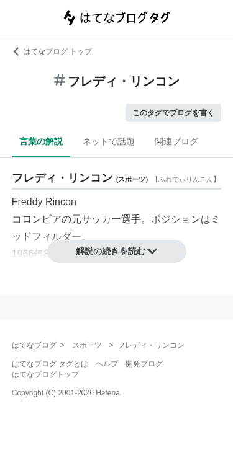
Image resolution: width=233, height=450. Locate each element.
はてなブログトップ (45, 374)
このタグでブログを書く (173, 112)
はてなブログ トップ (52, 51)
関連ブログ (176, 141)
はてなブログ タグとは (50, 364)
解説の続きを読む (117, 251)
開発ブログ (144, 364)
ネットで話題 (109, 141)
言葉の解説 (41, 141)
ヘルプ (107, 364)
